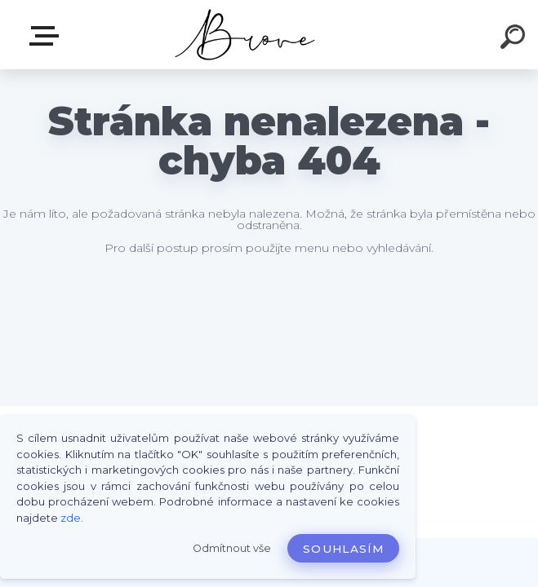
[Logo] (244, 34)
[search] (515, 39)
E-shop (47, 36)
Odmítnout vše (232, 548)
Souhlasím (343, 548)
